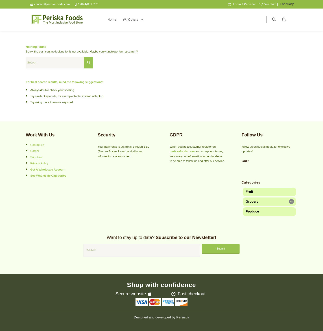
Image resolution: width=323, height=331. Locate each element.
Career (34, 151)
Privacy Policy (39, 163)
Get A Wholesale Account (47, 170)
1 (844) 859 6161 (88, 4)
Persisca (182, 317)
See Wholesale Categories (48, 176)
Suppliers (36, 157)
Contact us (37, 145)
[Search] (59, 62)
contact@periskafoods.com (52, 4)
